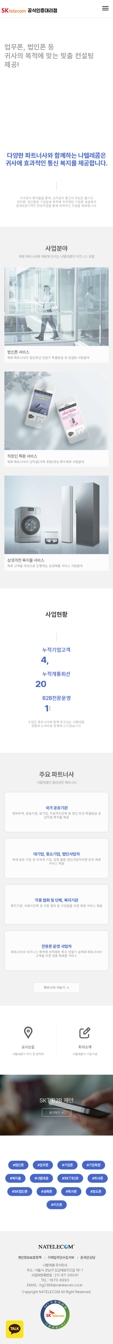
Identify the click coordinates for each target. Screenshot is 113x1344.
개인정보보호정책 (29, 1257)
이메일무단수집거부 (61, 1257)
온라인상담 (88, 1257)
